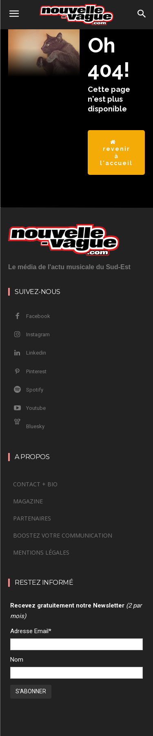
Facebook (38, 316)
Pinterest (36, 371)
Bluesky (35, 426)
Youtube (36, 408)
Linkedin (36, 353)
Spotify (34, 390)
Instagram (38, 334)
